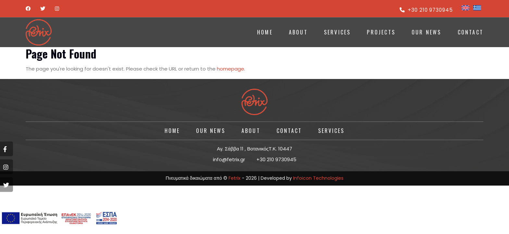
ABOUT (298, 32)
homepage (230, 68)
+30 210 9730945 (425, 10)
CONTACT (470, 32)
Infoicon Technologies (318, 178)
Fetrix (235, 178)
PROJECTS (381, 32)
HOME (265, 32)
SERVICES (337, 32)
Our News (426, 32)
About (251, 131)
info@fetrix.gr (229, 159)
